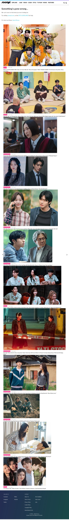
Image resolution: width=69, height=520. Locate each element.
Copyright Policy (28, 507)
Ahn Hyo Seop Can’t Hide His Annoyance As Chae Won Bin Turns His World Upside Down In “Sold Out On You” (30, 228)
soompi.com (11, 15)
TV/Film (5, 114)
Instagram (6, 499)
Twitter (5, 502)
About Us (27, 496)
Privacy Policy (28, 502)
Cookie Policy (27, 504)
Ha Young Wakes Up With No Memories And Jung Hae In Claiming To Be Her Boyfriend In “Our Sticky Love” (29, 393)
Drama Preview (7, 154)
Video (25, 2)
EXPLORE (14, 2)
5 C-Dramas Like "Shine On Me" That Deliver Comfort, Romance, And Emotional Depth (24, 488)
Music (45, 2)
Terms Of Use (27, 499)
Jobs (36, 502)
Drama (5, 486)
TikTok (15, 496)
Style (34, 2)
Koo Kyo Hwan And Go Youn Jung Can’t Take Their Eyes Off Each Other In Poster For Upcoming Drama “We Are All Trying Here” (33, 353)
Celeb (30, 2)
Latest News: (15, 20)
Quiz (20, 2)
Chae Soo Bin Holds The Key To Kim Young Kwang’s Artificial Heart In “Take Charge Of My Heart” (27, 456)
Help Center (37, 499)
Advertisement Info (29, 510)
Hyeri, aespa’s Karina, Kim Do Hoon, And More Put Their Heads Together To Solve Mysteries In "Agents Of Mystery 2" (32, 307)
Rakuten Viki (37, 515)
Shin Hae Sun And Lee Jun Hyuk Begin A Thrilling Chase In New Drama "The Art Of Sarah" (25, 188)
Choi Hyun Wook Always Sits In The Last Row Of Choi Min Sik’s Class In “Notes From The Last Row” (27, 265)
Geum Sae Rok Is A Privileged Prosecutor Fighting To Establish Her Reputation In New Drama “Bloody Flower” (30, 155)
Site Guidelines (38, 496)
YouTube (16, 499)
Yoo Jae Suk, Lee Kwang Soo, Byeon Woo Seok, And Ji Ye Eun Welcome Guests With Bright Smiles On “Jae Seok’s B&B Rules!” (34, 116)
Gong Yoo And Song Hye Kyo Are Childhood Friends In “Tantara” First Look (21, 421)
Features (51, 2)
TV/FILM (39, 2)
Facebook (6, 496)
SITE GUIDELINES (23, 15)
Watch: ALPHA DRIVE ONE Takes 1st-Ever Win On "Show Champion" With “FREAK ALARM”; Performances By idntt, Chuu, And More (33, 70)
